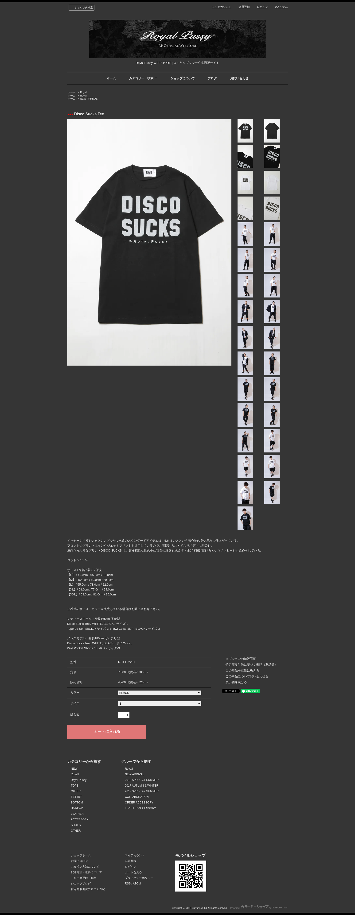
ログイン (262, 6)
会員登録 (244, 6)
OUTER (76, 791)
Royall (83, 92)
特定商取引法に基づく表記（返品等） (251, 664)
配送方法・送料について (86, 872)
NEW (74, 768)
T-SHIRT (76, 797)
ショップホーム (81, 855)
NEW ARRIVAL (89, 98)
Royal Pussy (79, 780)
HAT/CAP (77, 808)
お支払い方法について (85, 866)
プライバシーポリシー (139, 878)
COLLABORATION (137, 797)
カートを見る (133, 872)
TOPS (74, 785)
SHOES (76, 825)
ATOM (137, 883)
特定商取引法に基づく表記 (88, 889)
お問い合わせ (239, 78)
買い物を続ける (236, 682)
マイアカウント (221, 6)
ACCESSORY (80, 819)
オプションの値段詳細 (241, 658)
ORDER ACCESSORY (139, 802)
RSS (128, 883)
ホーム (111, 78)
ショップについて (182, 78)
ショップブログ (81, 883)
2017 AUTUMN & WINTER (142, 785)
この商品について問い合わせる (247, 676)
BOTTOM (77, 802)
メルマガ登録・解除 (83, 878)
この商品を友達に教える (242, 670)
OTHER (76, 830)
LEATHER (77, 813)
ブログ (212, 78)
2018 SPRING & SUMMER (142, 780)
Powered (259, 908)
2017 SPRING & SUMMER (142, 791)
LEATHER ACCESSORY (140, 808)
